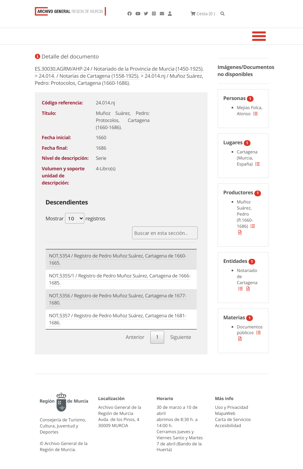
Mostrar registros (75, 218)
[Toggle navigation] (267, 36)
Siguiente (180, 337)
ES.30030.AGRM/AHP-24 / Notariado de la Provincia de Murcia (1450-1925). (119, 69)
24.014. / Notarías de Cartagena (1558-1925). (89, 76)
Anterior (135, 337)
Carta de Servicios (233, 419)
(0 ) (203, 13)
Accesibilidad (228, 425)
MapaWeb (225, 413)
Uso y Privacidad (231, 407)
